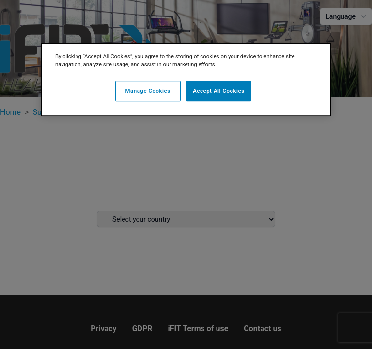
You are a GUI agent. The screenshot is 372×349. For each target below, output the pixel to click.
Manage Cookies (147, 90)
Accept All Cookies (218, 90)
